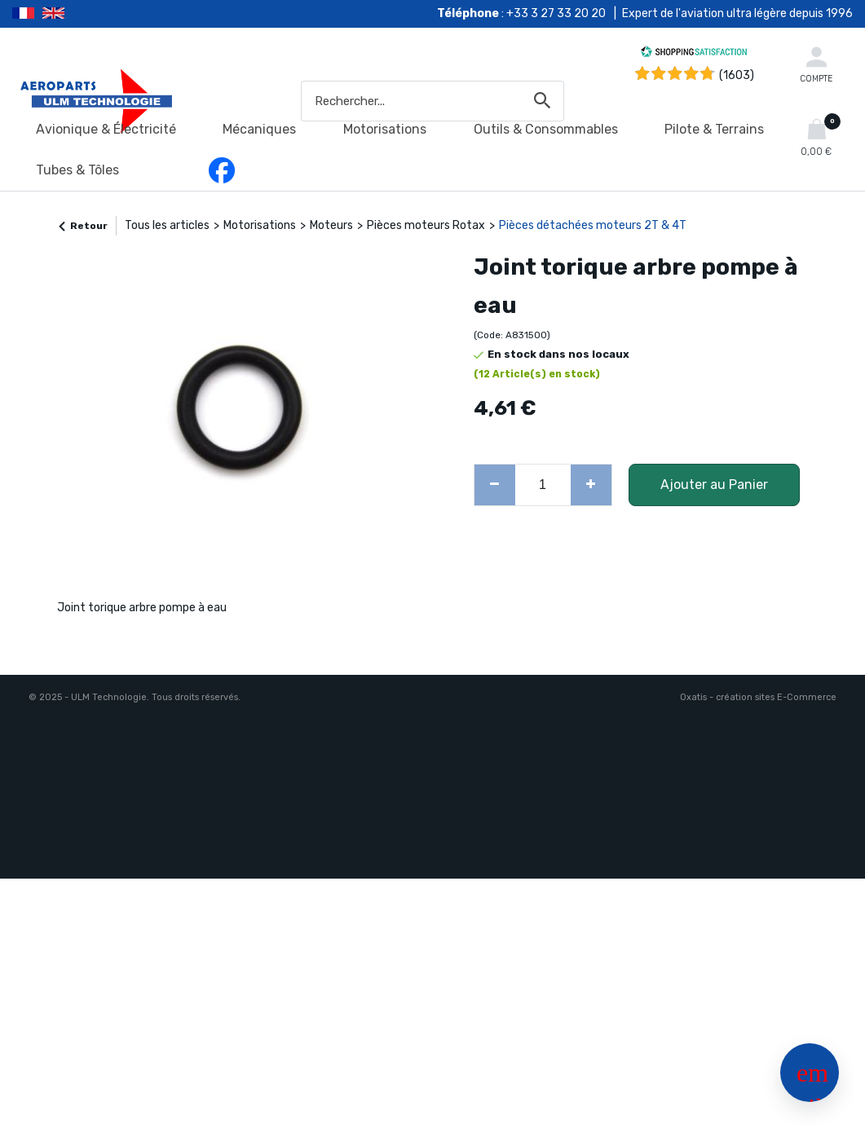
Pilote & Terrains (714, 129)
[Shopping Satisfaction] (694, 54)
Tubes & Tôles (77, 170)
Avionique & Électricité (106, 129)
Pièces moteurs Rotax (426, 225)
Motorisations (384, 129)
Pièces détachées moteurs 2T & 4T (592, 225)
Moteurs (331, 225)
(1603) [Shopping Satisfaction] (736, 75)
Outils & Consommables (546, 129)
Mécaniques (259, 129)
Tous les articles (167, 225)
